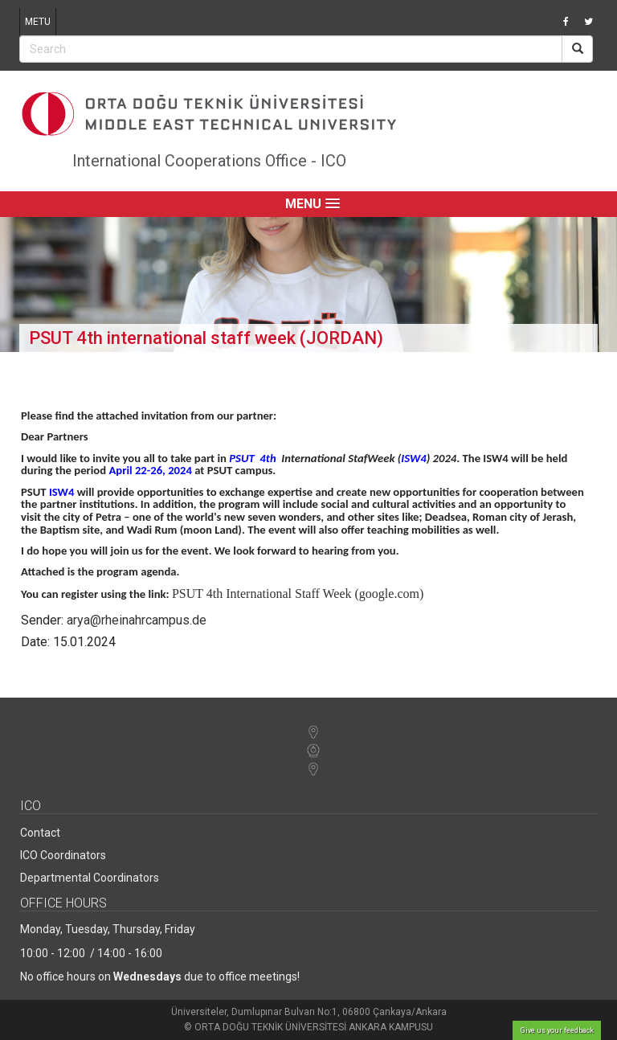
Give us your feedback (557, 1030)
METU (38, 21)
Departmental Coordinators (89, 877)
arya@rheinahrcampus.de (136, 620)
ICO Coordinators (63, 855)
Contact (40, 832)
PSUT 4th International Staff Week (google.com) (297, 593)
